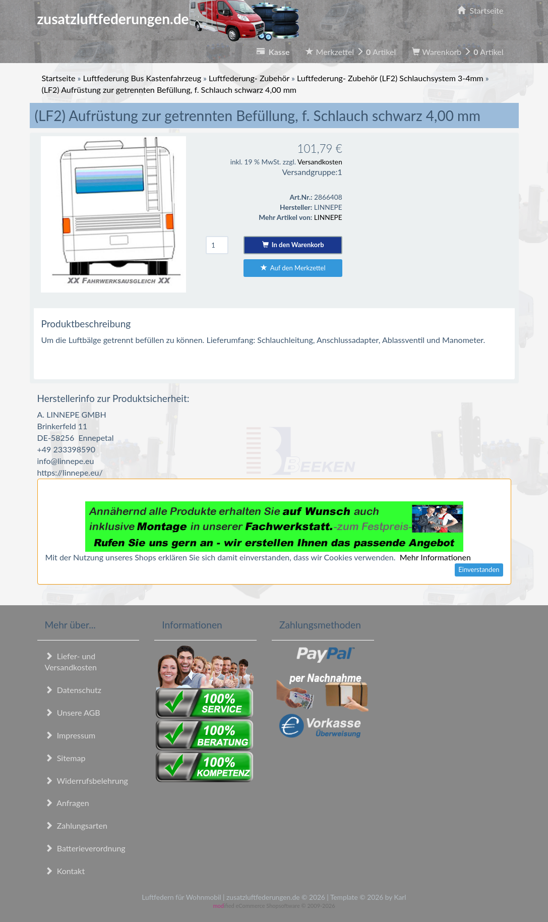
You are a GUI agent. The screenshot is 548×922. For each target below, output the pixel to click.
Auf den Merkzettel (293, 268)
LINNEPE (328, 217)
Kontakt (65, 871)
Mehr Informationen (435, 557)
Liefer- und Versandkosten (71, 661)
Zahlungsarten (76, 825)
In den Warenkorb (293, 245)
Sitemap (65, 758)
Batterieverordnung (85, 848)
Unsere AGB (72, 712)
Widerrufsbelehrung (86, 780)
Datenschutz (73, 690)
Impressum (70, 735)
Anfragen (67, 803)
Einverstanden (478, 569)
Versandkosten (319, 161)
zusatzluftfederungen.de (168, 18)
